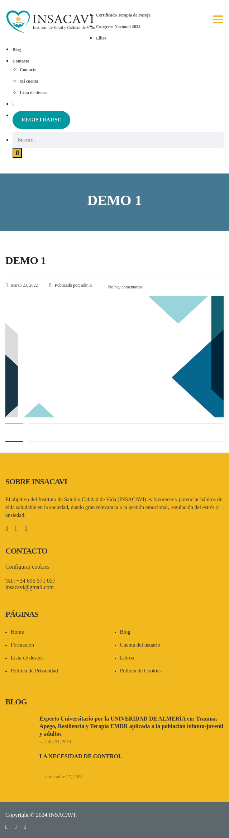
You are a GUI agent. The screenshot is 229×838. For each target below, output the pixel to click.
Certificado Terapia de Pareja (123, 15)
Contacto (21, 61)
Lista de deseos (33, 92)
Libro (101, 38)
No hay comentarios (125, 287)
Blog (17, 49)
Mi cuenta (29, 81)
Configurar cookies (27, 567)
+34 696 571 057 (36, 581)
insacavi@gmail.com (29, 587)
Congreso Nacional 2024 (118, 26)
